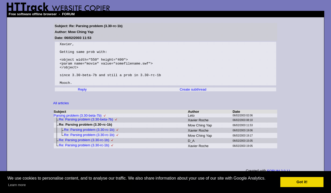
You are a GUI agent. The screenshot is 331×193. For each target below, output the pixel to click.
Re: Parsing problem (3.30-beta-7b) (86, 128)
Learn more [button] (17, 185)
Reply (82, 98)
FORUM (68, 14)
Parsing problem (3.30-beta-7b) (78, 124)
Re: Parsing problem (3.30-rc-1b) (89, 138)
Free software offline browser (33, 14)
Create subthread (193, 98)
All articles (61, 112)
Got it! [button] (302, 182)
